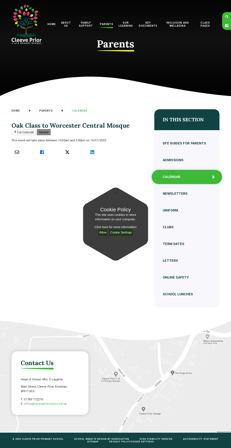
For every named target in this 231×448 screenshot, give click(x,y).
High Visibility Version (156, 439)
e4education (120, 439)
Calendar (79, 110)
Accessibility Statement (201, 439)
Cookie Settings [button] (142, 441)
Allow (103, 232)
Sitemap (93, 441)
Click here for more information (115, 227)
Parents (46, 110)
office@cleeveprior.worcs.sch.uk (45, 403)
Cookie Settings (121, 232)
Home (16, 110)
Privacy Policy (120, 441)
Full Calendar (24, 132)
